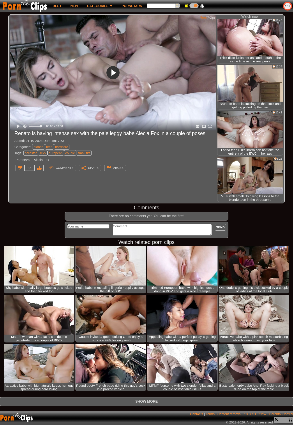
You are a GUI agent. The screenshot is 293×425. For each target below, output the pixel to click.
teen (49, 147)
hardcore (61, 147)
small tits (84, 153)
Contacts (196, 414)
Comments (65, 167)
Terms (210, 414)
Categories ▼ (100, 6)
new (74, 6)
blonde (38, 147)
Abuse (118, 167)
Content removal (229, 414)
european (56, 153)
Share (93, 167)
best (57, 6)
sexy (42, 153)
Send (220, 227)
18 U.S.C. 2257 (255, 414)
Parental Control (281, 414)
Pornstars (132, 6)
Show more (146, 401)
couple (70, 153)
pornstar (31, 153)
